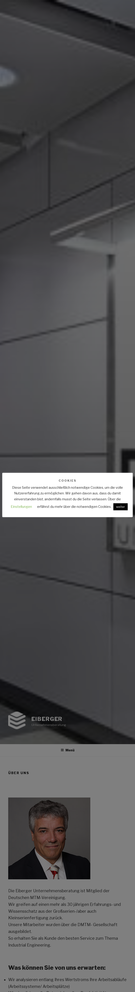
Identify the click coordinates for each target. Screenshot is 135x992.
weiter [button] (120, 506)
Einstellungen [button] (21, 507)
